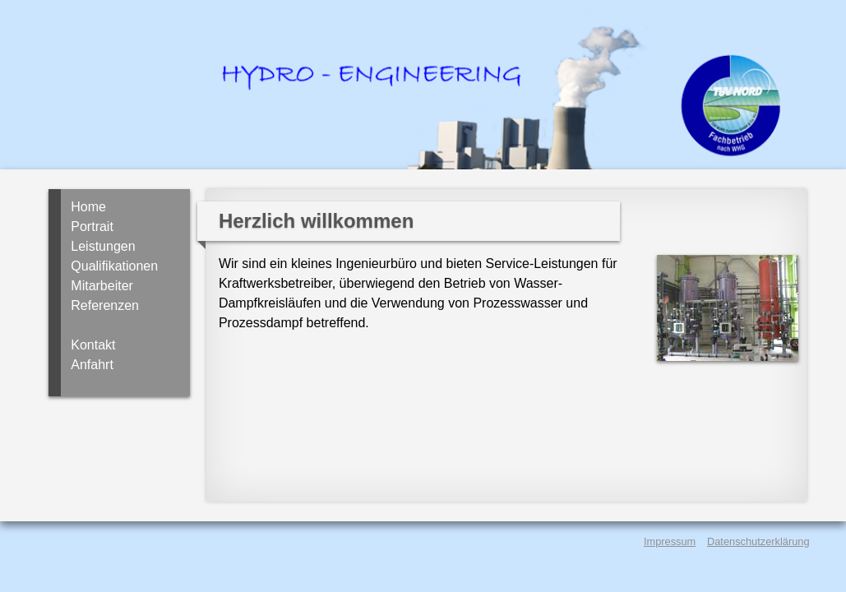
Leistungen (103, 246)
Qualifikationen (114, 266)
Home (88, 207)
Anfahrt (92, 365)
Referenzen (105, 305)
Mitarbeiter (102, 286)
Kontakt (93, 345)
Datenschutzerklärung (758, 541)
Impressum (670, 541)
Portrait (92, 227)
